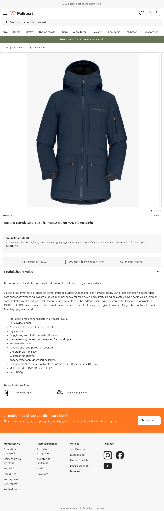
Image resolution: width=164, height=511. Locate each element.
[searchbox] (85, 22)
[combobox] (82, 22)
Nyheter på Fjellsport (43, 461)
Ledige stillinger (79, 466)
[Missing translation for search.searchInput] (5, 22)
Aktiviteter (79, 32)
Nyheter (132, 32)
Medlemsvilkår (79, 460)
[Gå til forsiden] (21, 13)
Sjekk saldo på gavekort (12, 461)
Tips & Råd (9, 474)
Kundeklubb (77, 455)
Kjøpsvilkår (88, 508)
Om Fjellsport (78, 449)
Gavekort (97, 32)
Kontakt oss (10, 489)
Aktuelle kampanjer (43, 451)
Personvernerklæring (69, 508)
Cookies (100, 508)
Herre (4, 32)
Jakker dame (18, 47)
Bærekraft (76, 471)
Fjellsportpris (150, 32)
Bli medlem (149, 420)
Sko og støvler (48, 32)
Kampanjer (114, 32)
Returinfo (9, 468)
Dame (16, 32)
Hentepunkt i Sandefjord (11, 481)
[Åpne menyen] (5, 13)
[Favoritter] (141, 13)
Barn (65, 32)
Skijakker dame (36, 47)
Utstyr (30, 32)
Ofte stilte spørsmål (9, 451)
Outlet (40, 468)
